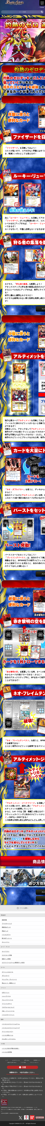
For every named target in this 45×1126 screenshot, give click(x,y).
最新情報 (4, 920)
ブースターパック (7, 923)
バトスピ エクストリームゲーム (11, 1024)
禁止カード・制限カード (9, 983)
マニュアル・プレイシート (9, 979)
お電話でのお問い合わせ (11, 1062)
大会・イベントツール (8, 1011)
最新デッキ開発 (6, 959)
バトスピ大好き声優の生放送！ (10, 1048)
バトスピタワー (6, 934)
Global (42, 7)
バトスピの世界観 (7, 1052)
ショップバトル (6, 996)
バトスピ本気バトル (7, 1035)
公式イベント (5, 992)
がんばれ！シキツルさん (9, 1039)
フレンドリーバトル (7, 1000)
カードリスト (5, 951)
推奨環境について (37, 1060)
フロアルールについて (8, 1007)
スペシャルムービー (7, 1031)
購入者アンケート (7, 938)
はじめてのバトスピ (16, 1060)
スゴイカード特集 (7, 955)
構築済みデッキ (6, 927)
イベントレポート (7, 1003)
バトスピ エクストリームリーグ (11, 1028)
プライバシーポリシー (34, 1062)
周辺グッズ (5, 931)
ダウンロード (5, 975)
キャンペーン (5, 942)
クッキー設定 (23, 1062)
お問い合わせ (26, 1060)
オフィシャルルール (7, 972)
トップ (6, 1060)
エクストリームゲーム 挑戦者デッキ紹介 (13, 962)
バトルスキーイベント (8, 1014)
